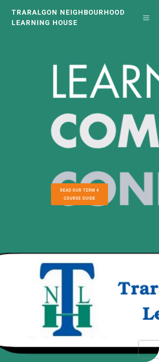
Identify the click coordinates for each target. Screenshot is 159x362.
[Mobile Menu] (146, 17)
